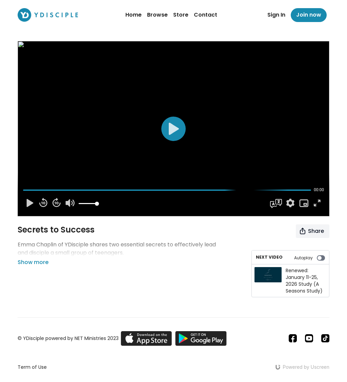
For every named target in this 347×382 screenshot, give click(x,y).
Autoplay (309, 258)
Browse (157, 15)
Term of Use (32, 367)
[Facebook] (293, 338)
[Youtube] (309, 338)
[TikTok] (325, 338)
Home (133, 15)
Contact (205, 15)
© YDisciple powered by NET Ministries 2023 (68, 338)
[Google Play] (201, 338)
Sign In (276, 15)
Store (180, 15)
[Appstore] (146, 338)
